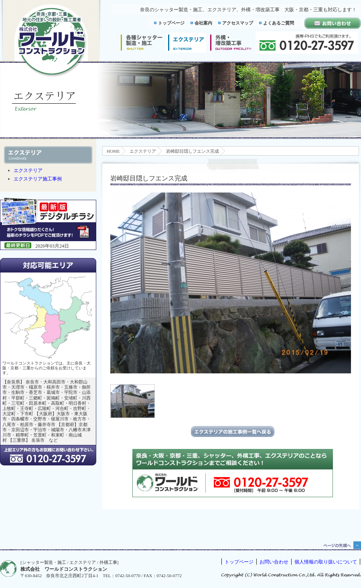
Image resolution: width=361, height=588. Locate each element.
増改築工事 (231, 43)
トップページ (171, 22)
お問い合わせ (274, 562)
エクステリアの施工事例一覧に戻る (232, 431)
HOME (113, 151)
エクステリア (143, 151)
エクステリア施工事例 (38, 179)
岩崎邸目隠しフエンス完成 (192, 151)
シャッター (141, 43)
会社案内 (203, 22)
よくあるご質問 (278, 22)
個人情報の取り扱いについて (325, 562)
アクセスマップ (237, 22)
